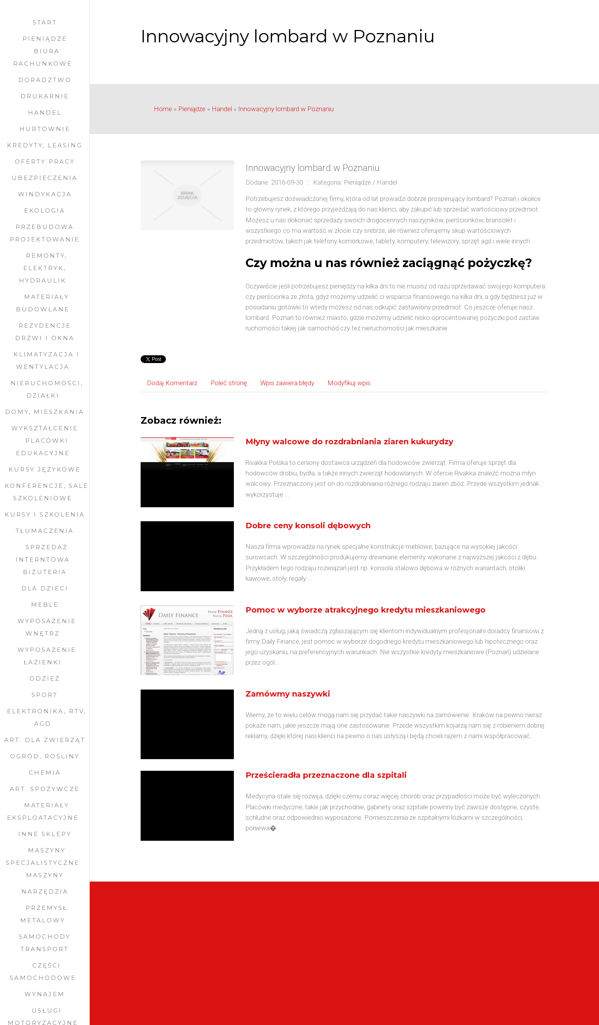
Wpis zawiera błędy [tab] (287, 383)
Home (163, 109)
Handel (222, 109)
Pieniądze (191, 109)
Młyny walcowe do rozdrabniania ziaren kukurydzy (349, 441)
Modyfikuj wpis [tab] (349, 383)
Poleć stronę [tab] (229, 383)
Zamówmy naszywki (288, 693)
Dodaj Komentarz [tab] (172, 383)
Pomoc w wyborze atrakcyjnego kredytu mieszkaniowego (366, 610)
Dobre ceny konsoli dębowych (308, 525)
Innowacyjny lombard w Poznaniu (286, 109)
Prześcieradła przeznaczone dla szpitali (326, 775)
